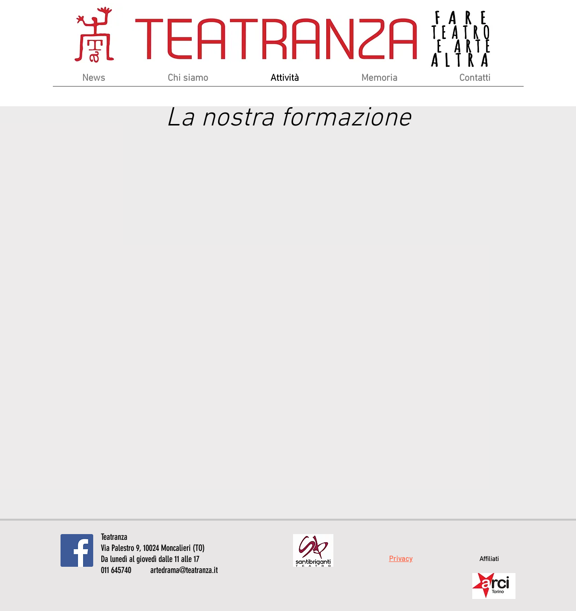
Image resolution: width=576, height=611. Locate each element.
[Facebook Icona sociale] (77, 550)
